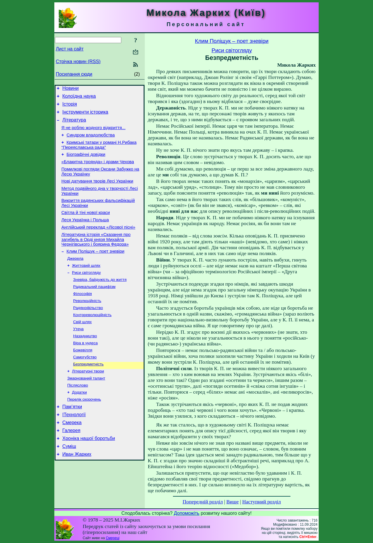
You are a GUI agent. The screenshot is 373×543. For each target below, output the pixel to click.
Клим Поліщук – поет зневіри (96, 268)
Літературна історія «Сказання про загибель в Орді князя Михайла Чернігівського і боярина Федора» (96, 255)
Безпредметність (88, 390)
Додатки (79, 421)
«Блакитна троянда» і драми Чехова (97, 170)
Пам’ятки (72, 436)
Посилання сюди (74, 74)
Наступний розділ (261, 502)
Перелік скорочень (84, 428)
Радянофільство (88, 329)
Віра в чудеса (85, 367)
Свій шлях (82, 344)
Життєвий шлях (86, 283)
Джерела (75, 276)
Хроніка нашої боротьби (88, 471)
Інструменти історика (85, 115)
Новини (70, 89)
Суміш (69, 480)
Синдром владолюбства (91, 141)
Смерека (72, 454)
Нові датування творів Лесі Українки (97, 191)
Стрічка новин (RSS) (78, 61)
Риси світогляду (86, 291)
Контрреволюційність (92, 337)
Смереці (112, 538)
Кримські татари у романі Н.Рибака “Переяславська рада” (99, 152)
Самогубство (85, 382)
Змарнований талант (86, 405)
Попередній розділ (203, 502)
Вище (232, 502)
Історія (69, 106)
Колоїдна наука (79, 97)
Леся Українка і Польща (85, 234)
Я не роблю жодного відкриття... (93, 133)
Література (74, 124)
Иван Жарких (76, 489)
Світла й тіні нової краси (85, 225)
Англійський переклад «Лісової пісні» (98, 242)
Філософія (82, 314)
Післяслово (77, 413)
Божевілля (82, 375)
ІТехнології (74, 445)
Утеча (78, 352)
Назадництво (85, 359)
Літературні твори (88, 398)
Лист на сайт (70, 48)
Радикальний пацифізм (94, 306)
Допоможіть (186, 513)
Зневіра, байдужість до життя (100, 298)
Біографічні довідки (86, 162)
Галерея (71, 463)
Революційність (87, 321)
